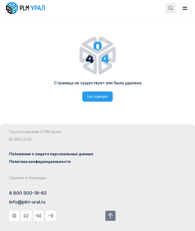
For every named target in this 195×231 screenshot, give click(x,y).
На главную (97, 96)
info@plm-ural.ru (27, 202)
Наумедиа (37, 178)
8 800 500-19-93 (27, 193)
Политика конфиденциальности (40, 161)
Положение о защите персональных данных (51, 154)
